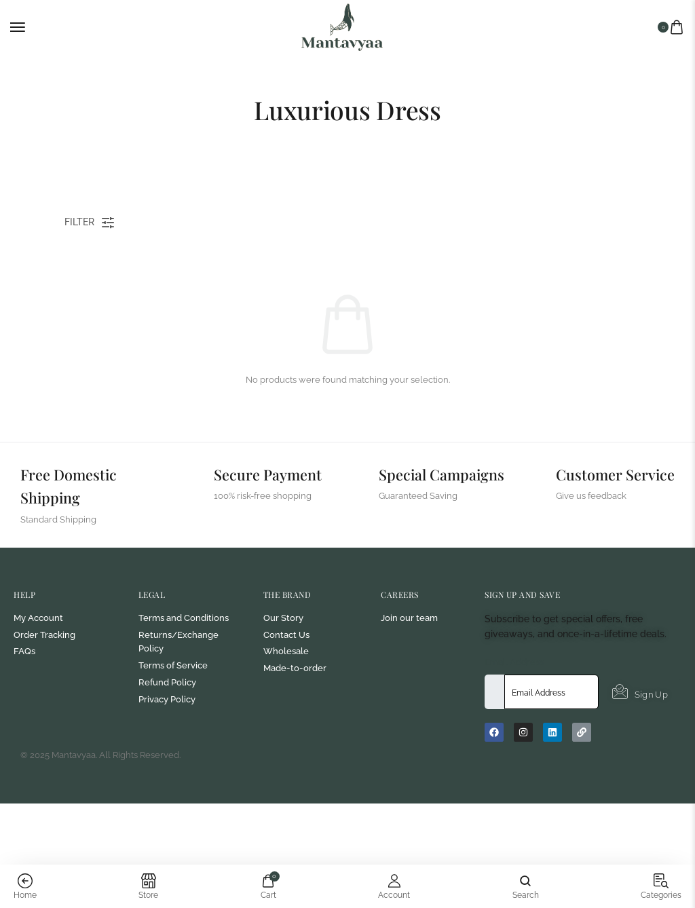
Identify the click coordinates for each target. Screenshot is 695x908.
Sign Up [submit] (640, 753)
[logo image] (342, 26)
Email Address (514, 722)
